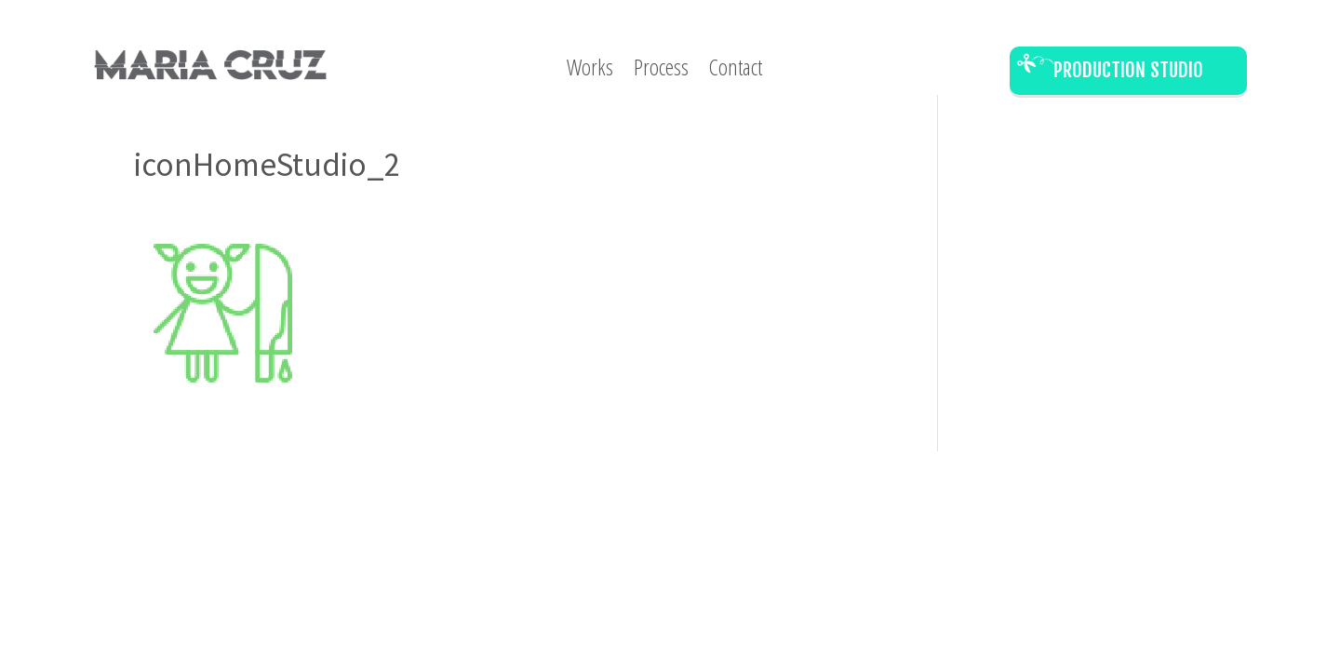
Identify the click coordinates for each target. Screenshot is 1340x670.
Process (661, 70)
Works (590, 70)
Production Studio (1128, 70)
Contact (735, 70)
